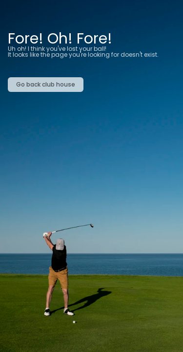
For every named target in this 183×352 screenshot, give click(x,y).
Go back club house (45, 84)
